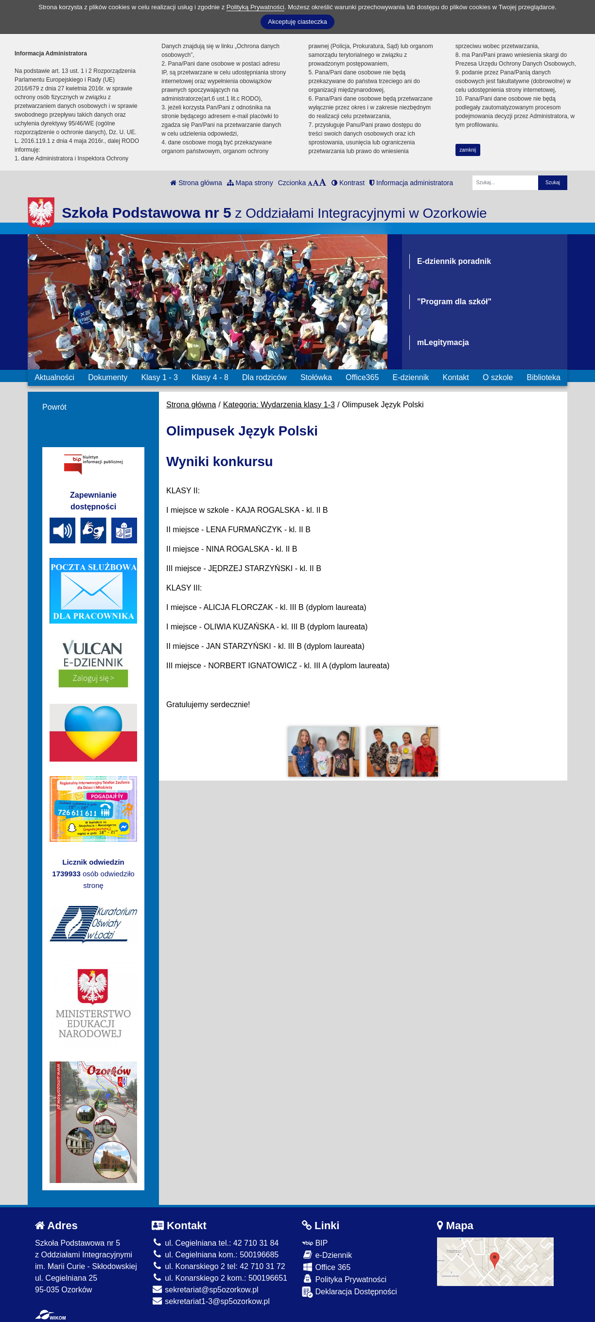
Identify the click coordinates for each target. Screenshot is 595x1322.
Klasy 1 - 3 (159, 377)
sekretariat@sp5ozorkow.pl (205, 1290)
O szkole (498, 377)
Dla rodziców (264, 377)
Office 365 (326, 1266)
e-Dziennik (327, 1254)
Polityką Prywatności (255, 7)
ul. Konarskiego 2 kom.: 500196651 (219, 1278)
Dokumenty (107, 377)
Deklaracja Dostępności (349, 1292)
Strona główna (196, 183)
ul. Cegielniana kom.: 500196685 (215, 1255)
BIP (315, 1243)
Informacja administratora (411, 183)
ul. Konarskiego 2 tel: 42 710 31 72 (218, 1266)
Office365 (362, 377)
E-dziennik (411, 377)
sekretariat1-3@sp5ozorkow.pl (211, 1301)
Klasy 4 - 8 (210, 377)
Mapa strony (250, 183)
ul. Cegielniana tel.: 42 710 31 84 (215, 1243)
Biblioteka (543, 377)
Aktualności (54, 377)
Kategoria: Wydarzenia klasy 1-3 (279, 404)
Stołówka (316, 377)
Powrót (54, 407)
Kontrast (348, 183)
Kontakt (455, 377)
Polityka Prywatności (344, 1279)
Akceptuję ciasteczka (297, 21)
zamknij (467, 150)
